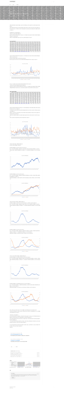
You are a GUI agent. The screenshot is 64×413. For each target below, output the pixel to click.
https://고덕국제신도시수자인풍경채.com (16, 350)
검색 (51, 1)
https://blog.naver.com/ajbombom (16, 344)
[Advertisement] (25, 337)
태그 (13, 4)
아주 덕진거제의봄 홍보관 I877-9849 (16, 345)
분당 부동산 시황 (13, 362)
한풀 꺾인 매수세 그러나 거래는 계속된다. (16, 368)
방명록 (17, 4)
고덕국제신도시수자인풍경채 (15, 351)
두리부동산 (12, 1)
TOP (53, 398)
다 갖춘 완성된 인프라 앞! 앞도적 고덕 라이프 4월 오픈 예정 (19, 352)
